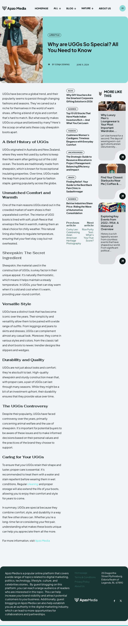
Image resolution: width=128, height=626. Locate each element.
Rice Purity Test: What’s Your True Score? (88, 235)
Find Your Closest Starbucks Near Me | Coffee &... (111, 180)
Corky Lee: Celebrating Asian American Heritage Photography (73, 236)
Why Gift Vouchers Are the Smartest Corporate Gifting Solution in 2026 (79, 98)
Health (71, 177)
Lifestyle (54, 35)
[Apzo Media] (14, 8)
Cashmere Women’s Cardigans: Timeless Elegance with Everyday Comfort (79, 139)
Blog (70, 91)
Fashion (72, 131)
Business (72, 109)
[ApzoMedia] (85, 600)
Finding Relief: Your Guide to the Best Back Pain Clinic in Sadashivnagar (79, 186)
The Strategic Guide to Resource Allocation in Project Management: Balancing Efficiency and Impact (79, 163)
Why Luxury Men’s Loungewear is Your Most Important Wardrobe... (110, 123)
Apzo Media (42, 540)
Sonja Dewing (62, 64)
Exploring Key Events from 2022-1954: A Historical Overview (110, 222)
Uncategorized (75, 152)
